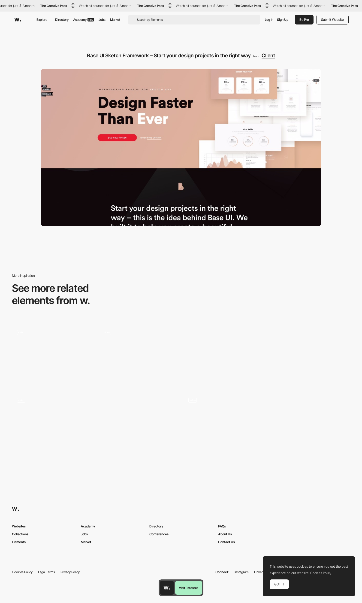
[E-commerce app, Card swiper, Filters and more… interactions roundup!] (52, 412)
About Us (225, 534)
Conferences (159, 534)
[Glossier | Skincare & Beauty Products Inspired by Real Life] (309, 355)
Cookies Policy (22, 572)
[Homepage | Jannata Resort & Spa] (309, 422)
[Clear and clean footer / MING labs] (223, 355)
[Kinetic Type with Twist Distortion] (223, 412)
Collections (20, 534)
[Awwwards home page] (167, 588)
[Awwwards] (17, 19)
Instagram (242, 572)
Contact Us (226, 542)
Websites (19, 526)
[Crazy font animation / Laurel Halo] (138, 345)
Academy (83, 19)
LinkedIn (260, 572)
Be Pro (304, 19)
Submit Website (332, 19)
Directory (62, 19)
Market (115, 19)
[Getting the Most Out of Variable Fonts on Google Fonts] (138, 422)
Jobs (102, 19)
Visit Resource (188, 588)
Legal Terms (46, 572)
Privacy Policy (70, 572)
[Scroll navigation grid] (52, 345)
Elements (19, 542)
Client (268, 55)
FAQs (222, 526)
